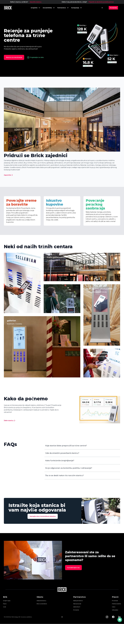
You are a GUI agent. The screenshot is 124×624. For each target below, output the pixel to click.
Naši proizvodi (77, 603)
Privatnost (115, 600)
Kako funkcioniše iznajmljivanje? (59, 461)
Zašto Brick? (76, 607)
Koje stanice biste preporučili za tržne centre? (66, 446)
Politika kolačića (116, 603)
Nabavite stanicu (41, 600)
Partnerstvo (79, 597)
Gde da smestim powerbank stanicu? (62, 453)
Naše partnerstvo (78, 600)
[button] (119, 619)
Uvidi (4, 607)
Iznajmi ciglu (6, 600)
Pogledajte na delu (35, 57)
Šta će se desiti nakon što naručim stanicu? (64, 475)
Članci (4, 603)
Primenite (76, 610)
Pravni (115, 597)
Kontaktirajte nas (73, 567)
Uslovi (113, 607)
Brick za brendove (42, 603)
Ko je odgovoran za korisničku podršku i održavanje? (68, 468)
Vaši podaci (115, 610)
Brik (5, 597)
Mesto (40, 597)
